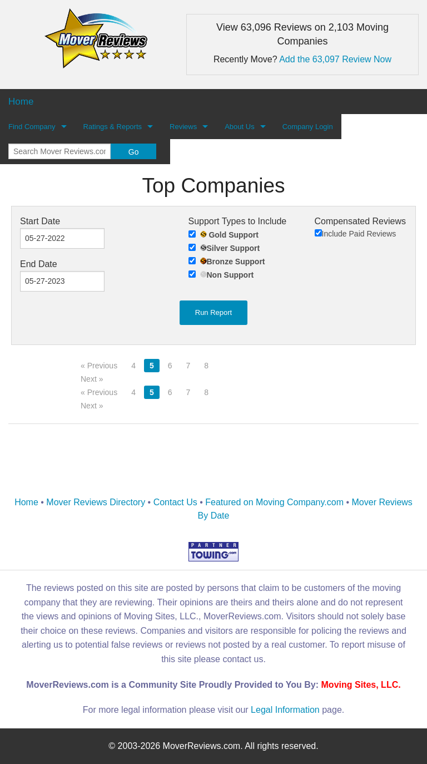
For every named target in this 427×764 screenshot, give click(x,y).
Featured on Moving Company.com (274, 502)
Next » (92, 378)
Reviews (183, 126)
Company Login (307, 126)
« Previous (99, 365)
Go (133, 151)
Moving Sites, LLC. (361, 684)
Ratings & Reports (112, 126)
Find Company (32, 126)
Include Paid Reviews (355, 233)
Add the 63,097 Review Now (335, 59)
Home (26, 502)
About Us (239, 126)
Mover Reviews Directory (95, 502)
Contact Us (175, 502)
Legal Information (285, 709)
